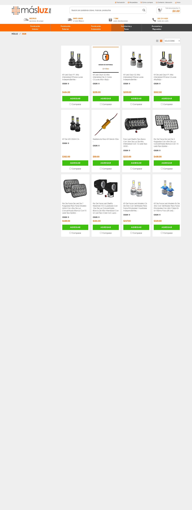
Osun (24, 34)
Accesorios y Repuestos (157, 27)
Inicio (177, 2)
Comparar (76, 104)
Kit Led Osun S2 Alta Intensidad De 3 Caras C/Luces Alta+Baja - (106, 79)
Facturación (120, 2)
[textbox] (106, 10)
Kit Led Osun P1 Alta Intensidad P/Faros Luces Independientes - (75, 79)
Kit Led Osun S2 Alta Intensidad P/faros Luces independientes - (136, 79)
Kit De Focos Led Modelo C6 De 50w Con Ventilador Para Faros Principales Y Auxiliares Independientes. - (136, 209)
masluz (15, 34)
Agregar (75, 98)
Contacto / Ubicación (164, 2)
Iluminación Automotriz (96, 27)
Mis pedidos (132, 2)
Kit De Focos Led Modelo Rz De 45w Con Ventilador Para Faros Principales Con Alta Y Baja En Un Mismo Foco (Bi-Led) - (167, 209)
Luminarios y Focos (126, 27)
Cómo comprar (146, 2)
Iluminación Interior (35, 27)
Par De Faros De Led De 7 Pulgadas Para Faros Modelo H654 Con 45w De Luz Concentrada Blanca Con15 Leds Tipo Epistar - (75, 210)
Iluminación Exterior (65, 27)
